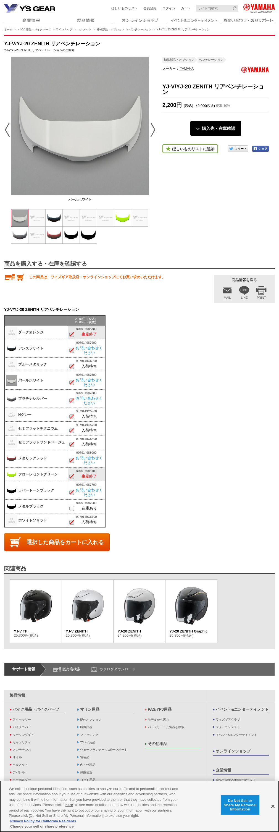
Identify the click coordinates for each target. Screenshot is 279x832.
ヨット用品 (87, 779)
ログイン (168, 8)
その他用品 (157, 743)
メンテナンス (22, 749)
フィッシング (89, 734)
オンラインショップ (233, 751)
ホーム (8, 29)
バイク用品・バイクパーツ (34, 29)
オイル (17, 757)
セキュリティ (22, 742)
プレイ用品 (87, 742)
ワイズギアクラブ (228, 719)
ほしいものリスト (124, 8)
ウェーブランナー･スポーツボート (103, 749)
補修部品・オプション (110, 29)
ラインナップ (64, 29)
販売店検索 (71, 669)
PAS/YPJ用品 (160, 709)
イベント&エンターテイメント (242, 709)
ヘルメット (84, 29)
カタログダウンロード (117, 669)
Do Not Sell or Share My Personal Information (240, 805)
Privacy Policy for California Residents (43, 821)
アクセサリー (22, 719)
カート (186, 8)
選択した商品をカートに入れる (65, 542)
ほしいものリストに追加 (193, 149)
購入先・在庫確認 (218, 128)
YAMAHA (186, 68)
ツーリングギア (23, 734)
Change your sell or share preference (42, 827)
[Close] (273, 806)
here (69, 805)
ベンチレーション (140, 29)
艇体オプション (90, 719)
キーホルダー (22, 779)
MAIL (227, 297)
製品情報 (17, 695)
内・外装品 (87, 764)
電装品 (84, 757)
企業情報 (223, 770)
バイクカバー (22, 727)
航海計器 (86, 727)
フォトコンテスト (228, 727)
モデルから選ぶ (158, 719)
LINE (244, 297)
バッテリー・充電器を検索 (166, 727)
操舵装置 (86, 772)
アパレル (19, 772)
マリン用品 (89, 709)
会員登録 (150, 8)
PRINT (261, 297)
